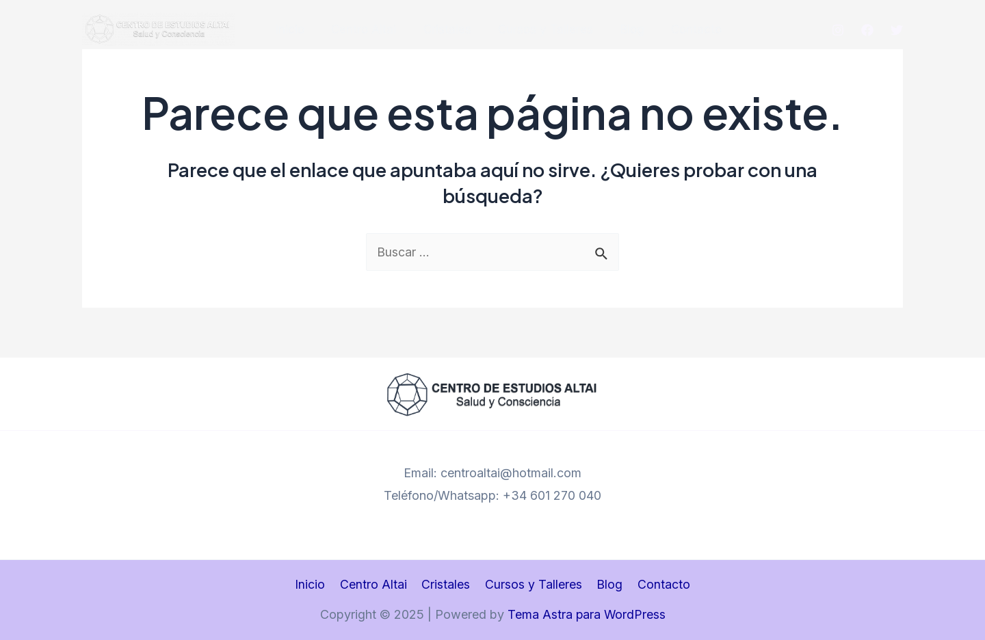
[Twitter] (897, 30)
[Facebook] (867, 30)
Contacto (681, 29)
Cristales (443, 29)
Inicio (293, 29)
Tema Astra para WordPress (586, 615)
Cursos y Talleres (538, 29)
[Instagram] (838, 30)
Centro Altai (363, 29)
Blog (621, 29)
